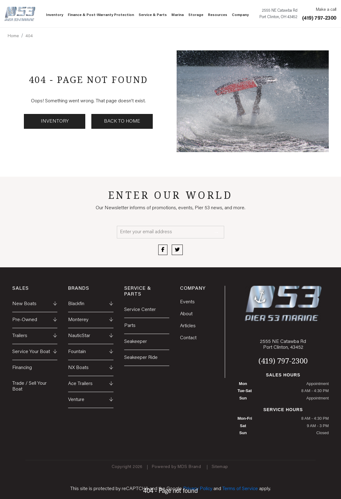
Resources (217, 15)
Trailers (34, 336)
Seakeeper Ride (141, 357)
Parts (130, 325)
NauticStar (90, 336)
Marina (177, 15)
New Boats (34, 304)
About (186, 314)
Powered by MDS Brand (177, 467)
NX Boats (90, 368)
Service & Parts (153, 15)
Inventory (54, 15)
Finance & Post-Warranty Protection (101, 15)
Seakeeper (135, 341)
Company (240, 15)
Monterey (90, 320)
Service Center (140, 309)
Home (13, 36)
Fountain (90, 352)
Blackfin (90, 304)
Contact (188, 338)
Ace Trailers (90, 384)
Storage (195, 15)
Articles (188, 326)
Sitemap (220, 467)
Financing (22, 367)
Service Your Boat (34, 352)
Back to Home (122, 121)
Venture (90, 400)
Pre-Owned (34, 320)
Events (187, 302)
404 (29, 36)
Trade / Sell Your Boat (29, 386)
